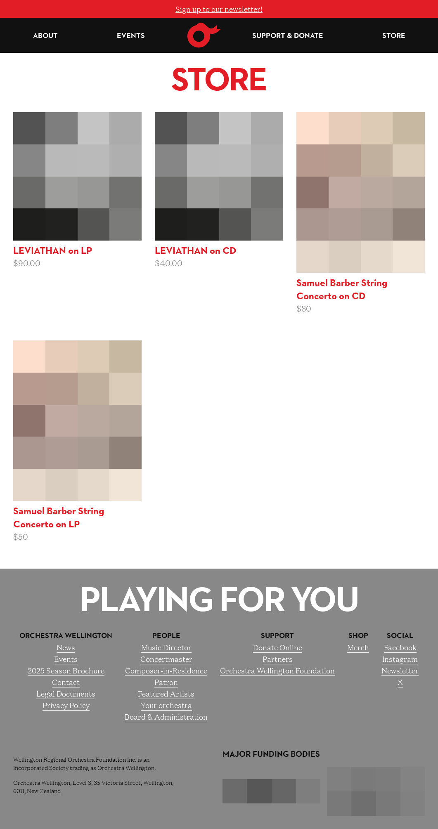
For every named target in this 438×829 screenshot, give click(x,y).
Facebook (400, 647)
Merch (358, 647)
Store (393, 35)
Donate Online (277, 647)
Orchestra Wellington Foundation (277, 670)
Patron (166, 681)
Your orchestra (166, 704)
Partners (278, 658)
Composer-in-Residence (166, 670)
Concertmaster (166, 658)
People (166, 635)
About (45, 35)
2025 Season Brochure (66, 670)
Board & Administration (166, 716)
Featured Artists (166, 693)
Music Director (166, 647)
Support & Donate (287, 35)
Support (277, 635)
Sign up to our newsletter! (219, 8)
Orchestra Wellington (65, 635)
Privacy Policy (66, 704)
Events (131, 35)
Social (400, 635)
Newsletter (400, 670)
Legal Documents (65, 693)
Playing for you (219, 599)
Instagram (400, 658)
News (66, 647)
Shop (358, 635)
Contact (66, 681)
